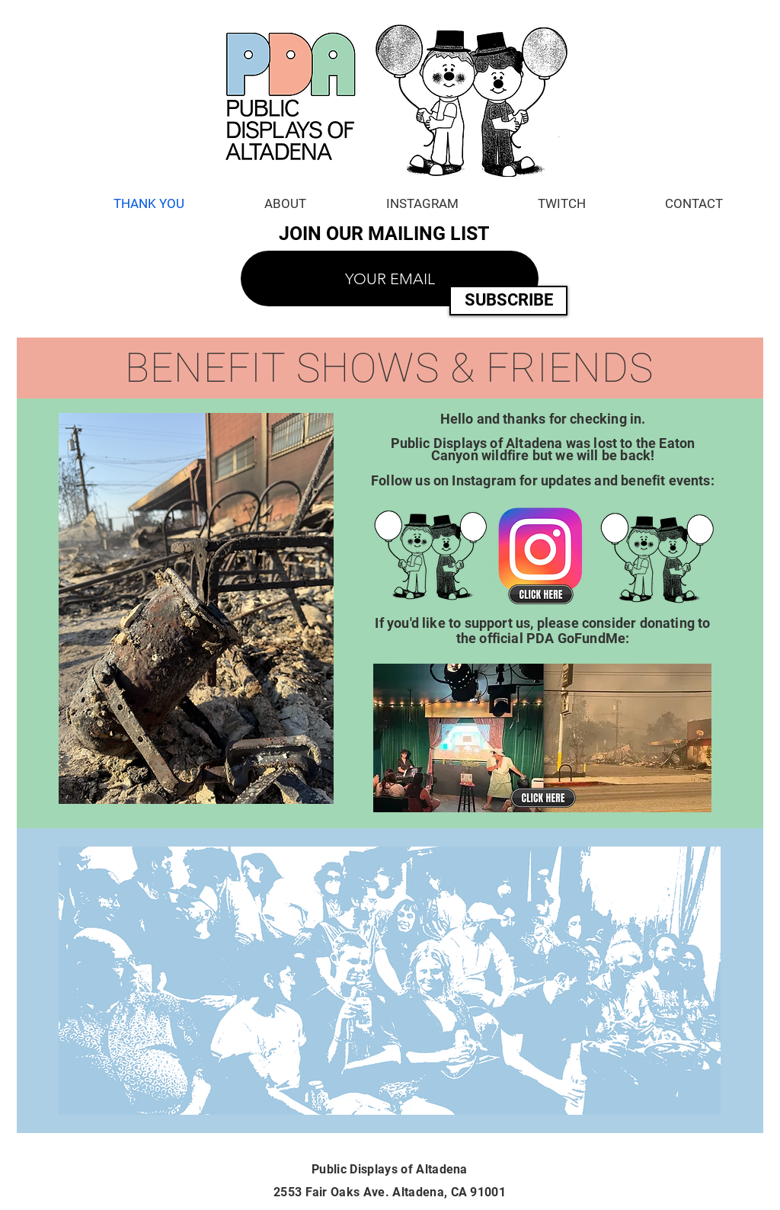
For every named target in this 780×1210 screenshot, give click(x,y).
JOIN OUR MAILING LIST (383, 233)
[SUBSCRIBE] (508, 300)
